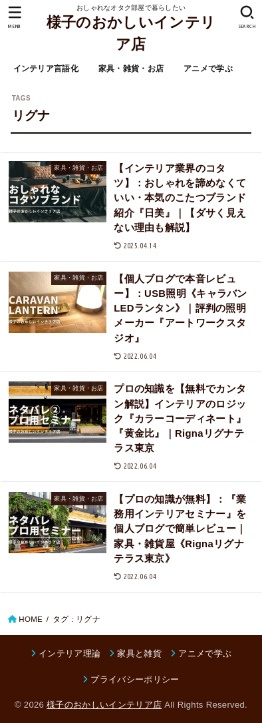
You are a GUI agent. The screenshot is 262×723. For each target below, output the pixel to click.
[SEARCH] (247, 17)
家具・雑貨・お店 (131, 69)
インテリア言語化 (45, 69)
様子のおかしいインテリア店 (131, 33)
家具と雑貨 (139, 653)
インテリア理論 (69, 653)
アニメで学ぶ (208, 69)
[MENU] (15, 17)
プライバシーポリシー (134, 679)
